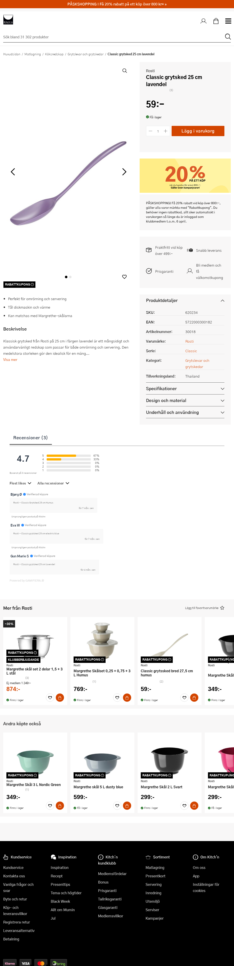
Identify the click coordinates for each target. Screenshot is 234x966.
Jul (53, 918)
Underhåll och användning (172, 412)
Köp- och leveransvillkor (15, 910)
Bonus (103, 882)
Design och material (166, 400)
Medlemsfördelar (112, 873)
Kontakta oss (14, 876)
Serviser (152, 909)
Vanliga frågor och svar (18, 887)
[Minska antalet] (150, 131)
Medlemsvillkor (110, 915)
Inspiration (60, 867)
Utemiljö (153, 901)
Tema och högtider (66, 892)
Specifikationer (161, 388)
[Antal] (158, 131)
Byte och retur (15, 899)
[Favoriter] (50, 697)
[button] (124, 277)
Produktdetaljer (162, 300)
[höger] (124, 172)
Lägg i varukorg (198, 130)
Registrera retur (16, 922)
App (196, 876)
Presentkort (155, 876)
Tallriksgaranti (110, 899)
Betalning (11, 939)
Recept (57, 876)
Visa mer (10, 359)
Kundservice (13, 867)
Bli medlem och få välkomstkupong (209, 271)
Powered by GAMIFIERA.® (27, 580)
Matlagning (32, 54)
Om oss (199, 867)
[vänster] (13, 172)
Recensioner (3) (30, 437)
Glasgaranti (107, 907)
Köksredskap (54, 54)
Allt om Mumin (63, 909)
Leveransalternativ (19, 930)
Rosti (150, 70)
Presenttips (60, 884)
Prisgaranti (164, 271)
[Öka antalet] (166, 131)
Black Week (60, 901)
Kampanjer (155, 918)
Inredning (153, 892)
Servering (154, 884)
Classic (191, 350)
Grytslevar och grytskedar (86, 54)
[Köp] (60, 697)
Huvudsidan (11, 54)
